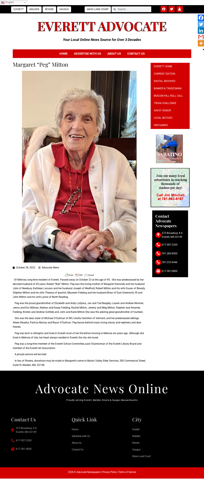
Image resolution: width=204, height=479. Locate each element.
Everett (19, 9)
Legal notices (163, 117)
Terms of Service (127, 472)
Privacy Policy (109, 472)
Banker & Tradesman (167, 88)
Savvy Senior (162, 110)
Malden (34, 9)
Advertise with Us (87, 53)
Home (63, 53)
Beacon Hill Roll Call (168, 95)
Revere (49, 9)
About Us (114, 53)
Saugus (64, 9)
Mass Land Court (98, 9)
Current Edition (164, 73)
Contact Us (136, 53)
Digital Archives (164, 81)
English (7, 2)
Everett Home (163, 66)
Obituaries (161, 125)
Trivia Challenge (165, 103)
